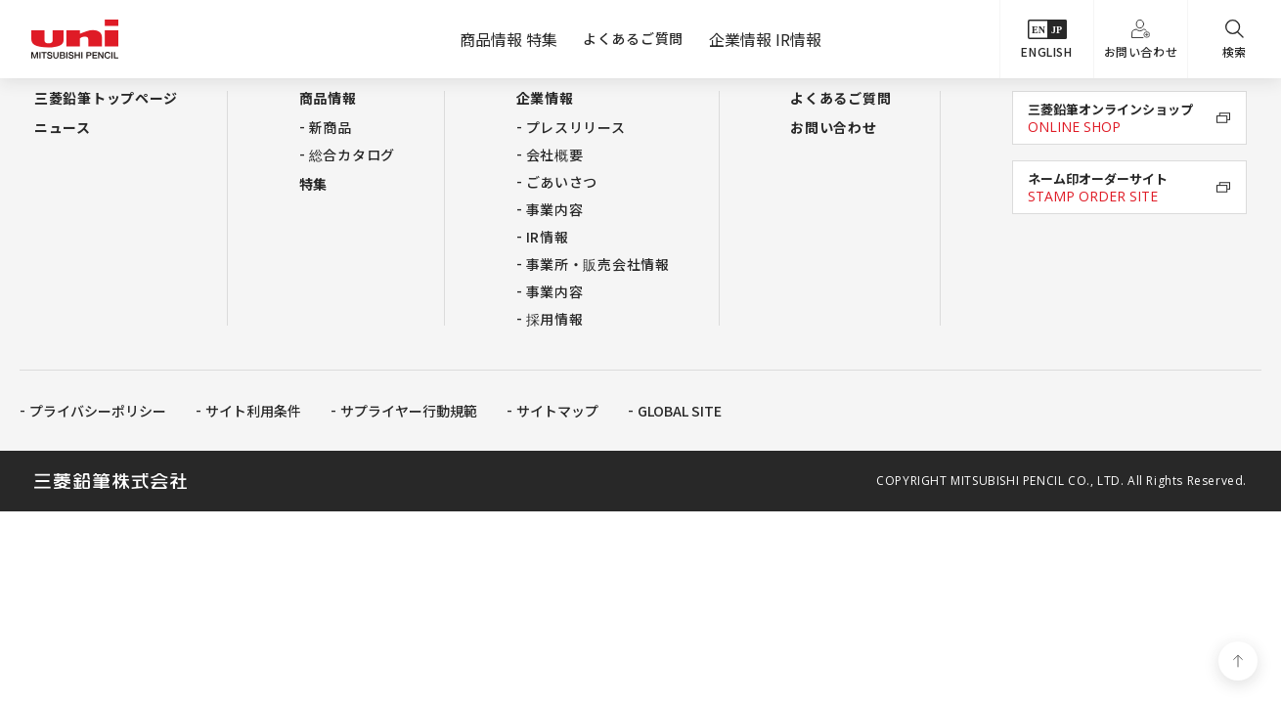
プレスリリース (576, 127)
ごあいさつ (562, 182)
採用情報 (555, 319)
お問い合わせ (1141, 40)
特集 (313, 184)
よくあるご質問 (633, 38)
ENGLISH (1046, 40)
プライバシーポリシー (97, 410)
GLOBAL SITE (680, 410)
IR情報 (547, 236)
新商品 (330, 127)
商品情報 (328, 98)
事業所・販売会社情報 (598, 264)
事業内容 (555, 209)
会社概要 (555, 154)
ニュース (62, 127)
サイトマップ (557, 410)
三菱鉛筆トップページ (106, 98)
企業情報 (545, 98)
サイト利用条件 (253, 410)
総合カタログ (352, 154)
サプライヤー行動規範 (408, 410)
